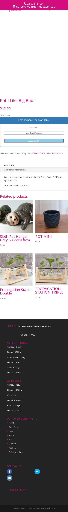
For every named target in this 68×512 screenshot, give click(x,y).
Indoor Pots (57, 153)
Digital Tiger (49, 508)
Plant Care (13, 427)
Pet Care (12, 448)
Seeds (11, 435)
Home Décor (45, 153)
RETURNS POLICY (18, 490)
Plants (11, 422)
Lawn (11, 431)
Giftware (35, 153)
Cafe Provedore (16, 452)
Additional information (15, 169)
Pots (11, 439)
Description (9, 165)
